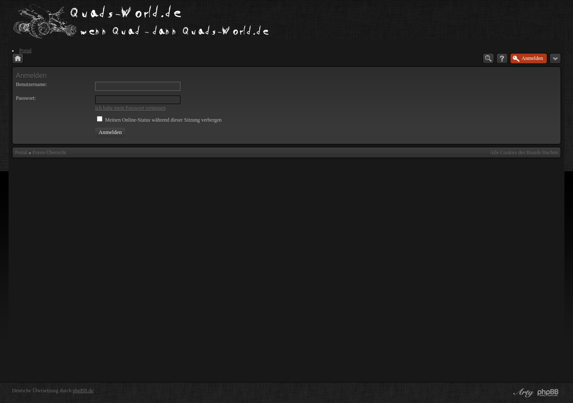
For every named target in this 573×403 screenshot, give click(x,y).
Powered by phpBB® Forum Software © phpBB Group (548, 393)
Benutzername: (31, 84)
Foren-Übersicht (49, 152)
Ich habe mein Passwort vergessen (130, 108)
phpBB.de (83, 391)
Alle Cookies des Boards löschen (524, 152)
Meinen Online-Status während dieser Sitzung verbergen (159, 120)
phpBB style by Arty (522, 393)
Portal (21, 152)
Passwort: (26, 98)
